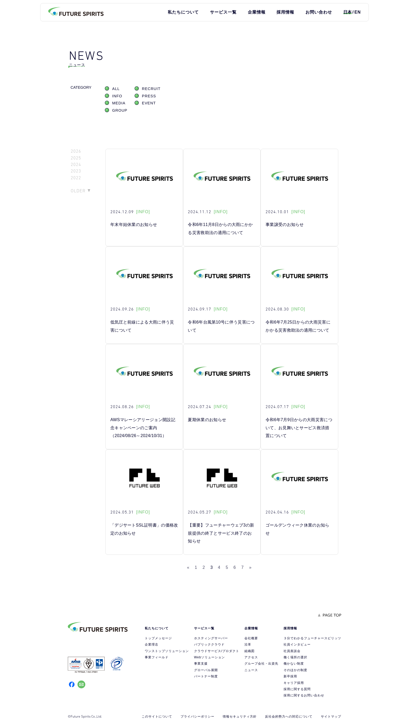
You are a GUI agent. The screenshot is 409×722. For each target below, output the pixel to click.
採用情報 (285, 12)
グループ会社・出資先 (261, 663)
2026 (76, 151)
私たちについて (183, 12)
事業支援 (201, 663)
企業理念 (151, 644)
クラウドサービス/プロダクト (216, 651)
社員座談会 (292, 651)
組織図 (249, 651)
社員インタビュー (297, 644)
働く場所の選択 (295, 657)
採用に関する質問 (297, 689)
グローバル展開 (206, 670)
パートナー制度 (206, 676)
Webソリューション (209, 657)
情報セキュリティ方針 (240, 716)
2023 (76, 171)
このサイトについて (157, 716)
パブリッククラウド (209, 644)
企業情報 (257, 12)
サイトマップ (331, 716)
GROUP (119, 110)
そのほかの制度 (295, 670)
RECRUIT (151, 89)
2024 (76, 164)
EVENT (149, 103)
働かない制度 (294, 663)
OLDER (78, 190)
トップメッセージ (158, 638)
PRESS (149, 96)
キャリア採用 (294, 683)
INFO (117, 96)
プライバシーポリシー (197, 716)
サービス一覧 (223, 12)
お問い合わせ (318, 12)
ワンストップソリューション (167, 651)
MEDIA (118, 103)
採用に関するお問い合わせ (304, 695)
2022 (76, 177)
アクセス (251, 657)
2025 (76, 158)
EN (357, 12)
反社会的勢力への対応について (288, 716)
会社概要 (251, 638)
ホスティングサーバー (211, 638)
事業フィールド (157, 657)
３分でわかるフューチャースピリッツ (312, 638)
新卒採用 (290, 676)
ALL (116, 89)
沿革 (247, 644)
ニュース (251, 670)
